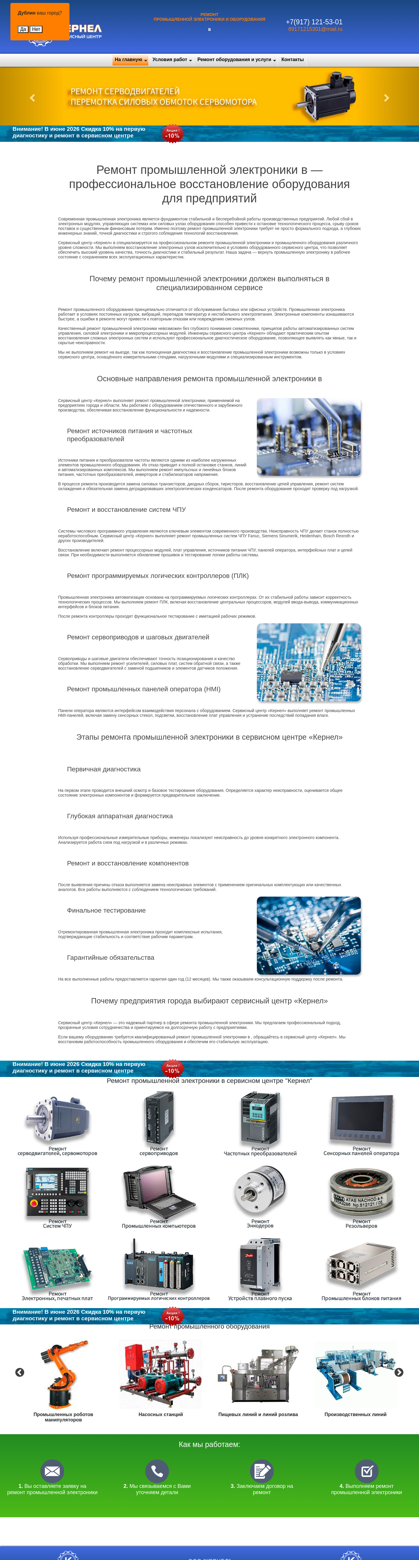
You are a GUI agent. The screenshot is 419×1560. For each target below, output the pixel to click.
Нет (36, 29)
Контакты (293, 59)
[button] (31, 96)
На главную (128, 59)
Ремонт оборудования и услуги (234, 59)
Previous (19, 1372)
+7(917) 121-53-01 (314, 22)
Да (23, 29)
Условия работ (170, 59)
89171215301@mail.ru (315, 29)
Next (398, 1372)
